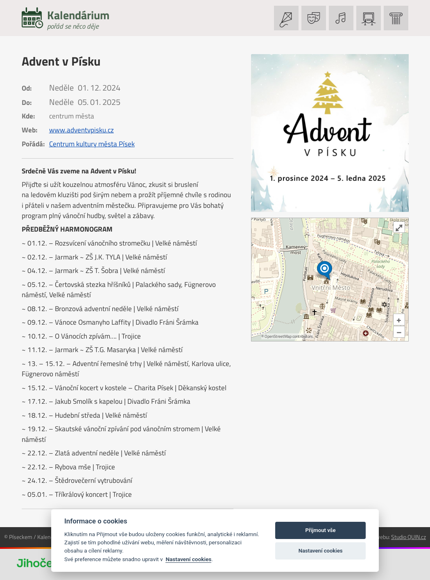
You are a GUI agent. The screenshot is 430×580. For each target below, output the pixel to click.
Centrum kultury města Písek (92, 144)
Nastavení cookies (188, 559)
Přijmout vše (321, 530)
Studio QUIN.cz (408, 536)
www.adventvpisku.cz (81, 130)
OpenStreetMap (278, 336)
